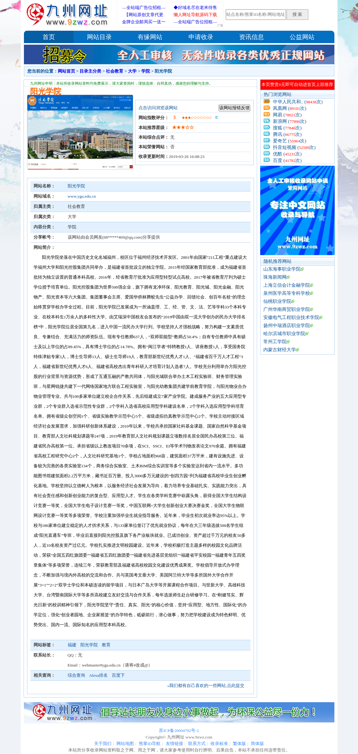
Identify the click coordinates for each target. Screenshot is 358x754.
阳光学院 (76, 186)
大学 (132, 71)
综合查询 (76, 675)
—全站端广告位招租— (143, 7)
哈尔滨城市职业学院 (284, 333)
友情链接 (174, 743)
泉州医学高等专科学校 (286, 293)
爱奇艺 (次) (289, 140)
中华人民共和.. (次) (298, 101)
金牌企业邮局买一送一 (143, 22)
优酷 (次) (287, 153)
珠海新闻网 (275, 277)
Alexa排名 (98, 675)
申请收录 (200, 37)
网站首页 (66, 71)
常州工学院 (275, 341)
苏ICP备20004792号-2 (179, 730)
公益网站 (302, 37)
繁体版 (239, 743)
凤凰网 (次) (289, 108)
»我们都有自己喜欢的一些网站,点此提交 (205, 685)
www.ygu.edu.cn (82, 196)
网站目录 (99, 37)
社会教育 (114, 71)
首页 (49, 37)
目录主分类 (90, 71)
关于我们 (102, 743)
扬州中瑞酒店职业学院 (286, 325)
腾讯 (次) (287, 134)
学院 (145, 71)
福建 (72, 645)
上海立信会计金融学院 (286, 285)
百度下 (118, 675)
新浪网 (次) (289, 121)
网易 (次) (287, 114)
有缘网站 (150, 37)
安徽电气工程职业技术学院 (291, 317)
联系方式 (197, 743)
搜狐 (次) (287, 127)
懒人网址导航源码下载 (195, 14)
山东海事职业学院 (282, 269)
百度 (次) (287, 160)
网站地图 (125, 743)
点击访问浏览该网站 (158, 107)
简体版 (257, 743)
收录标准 (219, 743)
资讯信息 (251, 37)
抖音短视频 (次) (294, 147)
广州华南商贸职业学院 (286, 309)
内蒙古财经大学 (279, 349)
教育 (106, 645)
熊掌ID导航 (150, 743)
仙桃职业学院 (277, 301)
